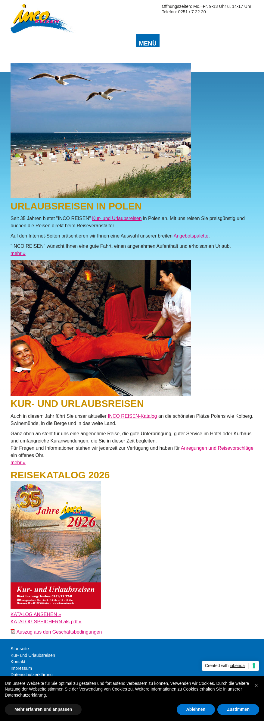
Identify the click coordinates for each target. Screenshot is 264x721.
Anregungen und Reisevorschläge (217, 448)
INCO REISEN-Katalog (132, 416)
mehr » (18, 253)
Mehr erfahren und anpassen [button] (43, 709)
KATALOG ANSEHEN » (36, 614)
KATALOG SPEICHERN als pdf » (46, 621)
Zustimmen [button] (238, 709)
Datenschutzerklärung (32, 674)
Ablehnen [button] (196, 709)
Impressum (21, 668)
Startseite (20, 648)
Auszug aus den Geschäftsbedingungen (56, 631)
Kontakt (18, 661)
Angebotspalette (191, 235)
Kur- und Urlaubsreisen (117, 218)
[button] (256, 685)
